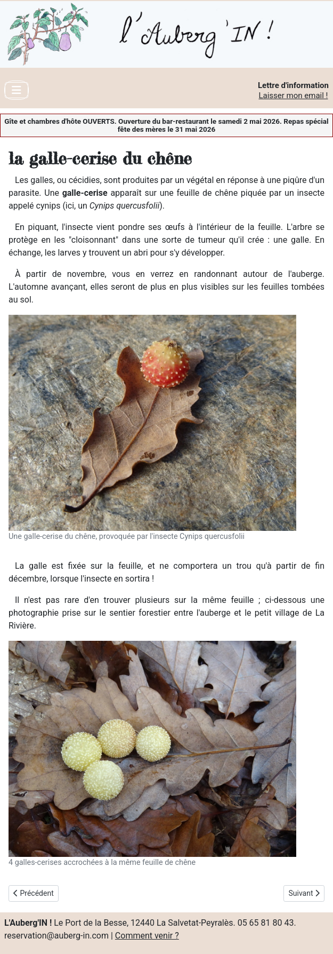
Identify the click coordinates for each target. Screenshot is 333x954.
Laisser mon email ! (293, 95)
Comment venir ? (147, 936)
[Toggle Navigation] (16, 90)
